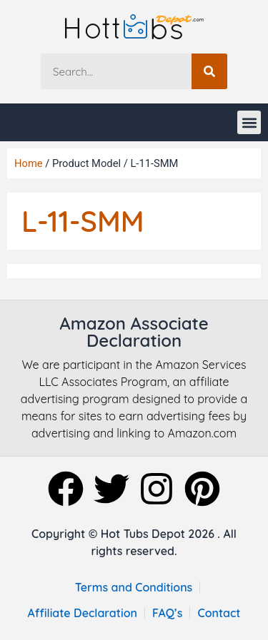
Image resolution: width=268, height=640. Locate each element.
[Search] (209, 71)
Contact (218, 613)
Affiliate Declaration (82, 613)
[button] (249, 122)
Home (28, 163)
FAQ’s (167, 613)
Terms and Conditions (133, 587)
